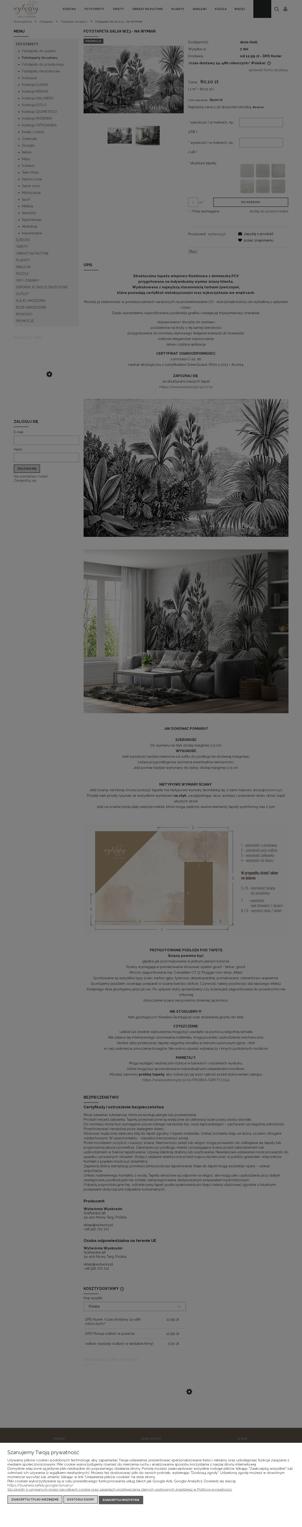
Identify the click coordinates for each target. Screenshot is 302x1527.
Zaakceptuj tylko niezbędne (35, 1500)
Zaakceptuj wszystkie (120, 1500)
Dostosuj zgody (80, 1500)
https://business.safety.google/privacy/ (40, 1486)
